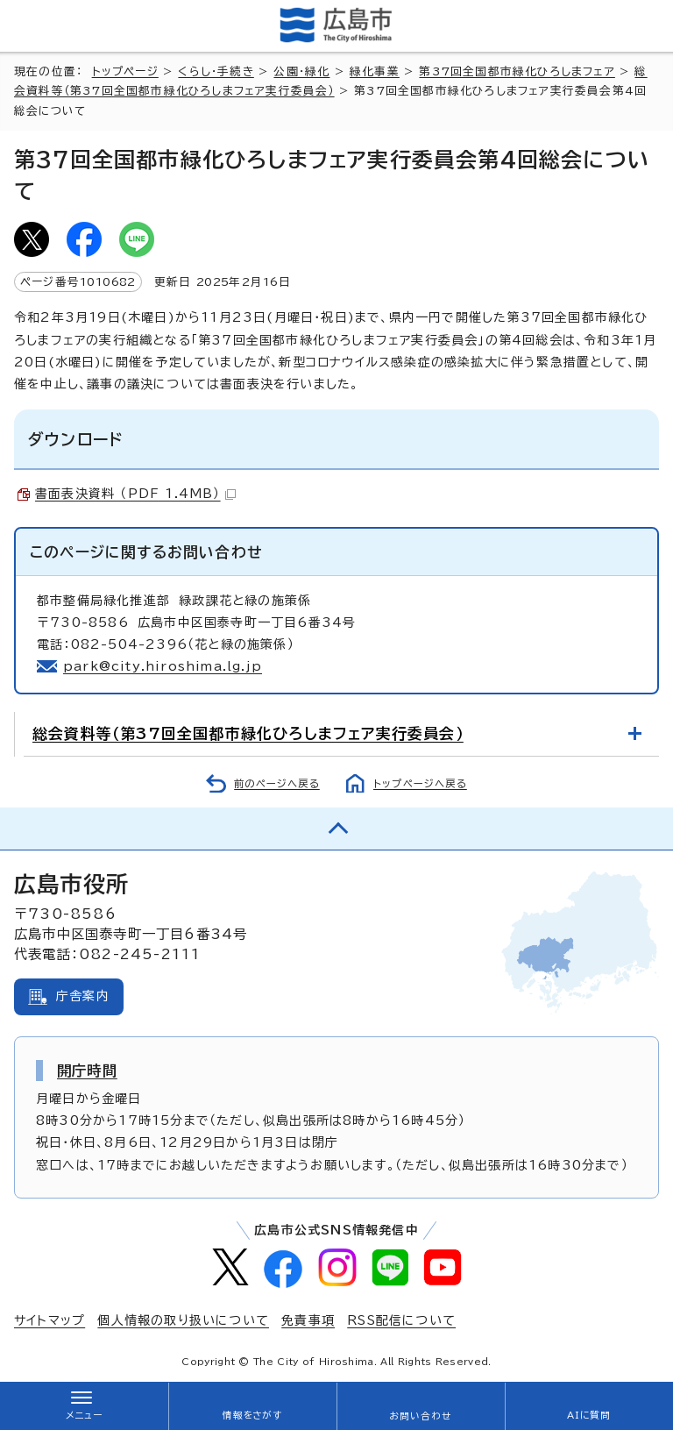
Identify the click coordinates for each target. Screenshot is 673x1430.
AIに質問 (589, 1415)
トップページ (125, 71)
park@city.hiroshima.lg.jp (162, 666)
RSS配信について (401, 1320)
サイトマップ (49, 1320)
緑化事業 (375, 71)
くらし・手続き (215, 71)
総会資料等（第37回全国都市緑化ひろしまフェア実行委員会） (248, 733)
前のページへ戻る (277, 783)
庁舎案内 (83, 996)
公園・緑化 (301, 71)
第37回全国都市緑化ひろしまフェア (516, 71)
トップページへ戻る (420, 783)
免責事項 (308, 1320)
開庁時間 (87, 1071)
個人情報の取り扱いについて (183, 1320)
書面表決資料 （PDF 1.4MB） (135, 493)
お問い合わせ (420, 1416)
